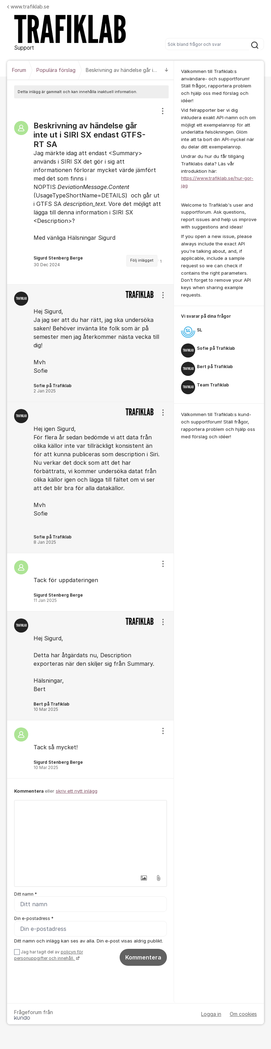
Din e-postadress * (34, 918)
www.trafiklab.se (28, 7)
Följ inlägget (141, 260)
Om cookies (243, 1014)
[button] (143, 878)
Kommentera (143, 957)
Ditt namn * (25, 894)
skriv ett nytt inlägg (76, 791)
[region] (90, 191)
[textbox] (90, 835)
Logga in (211, 1014)
